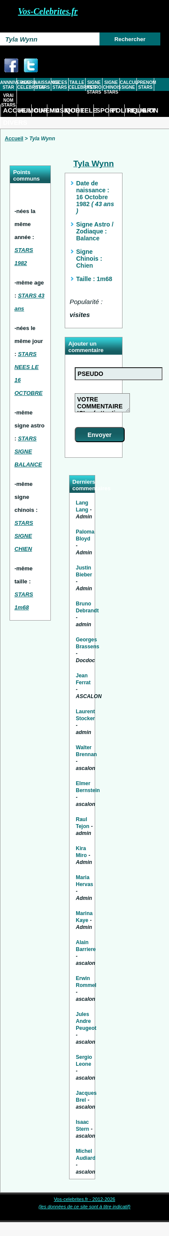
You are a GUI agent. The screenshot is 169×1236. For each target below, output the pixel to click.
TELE (86, 110)
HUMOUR (25, 110)
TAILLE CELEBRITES (77, 85)
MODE (71, 110)
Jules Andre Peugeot (86, 1021)
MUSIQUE (56, 110)
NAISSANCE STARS (42, 85)
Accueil (14, 139)
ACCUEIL (9, 110)
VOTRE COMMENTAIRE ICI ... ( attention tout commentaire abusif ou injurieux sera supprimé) (102, 402)
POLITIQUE (117, 110)
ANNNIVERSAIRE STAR (8, 85)
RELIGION (133, 110)
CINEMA (40, 110)
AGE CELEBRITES (25, 85)
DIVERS (9, 122)
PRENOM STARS (145, 85)
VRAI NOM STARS (8, 100)
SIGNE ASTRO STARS (94, 87)
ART (148, 110)
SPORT (102, 110)
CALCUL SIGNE (128, 85)
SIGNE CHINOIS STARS (111, 87)
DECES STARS (59, 85)
